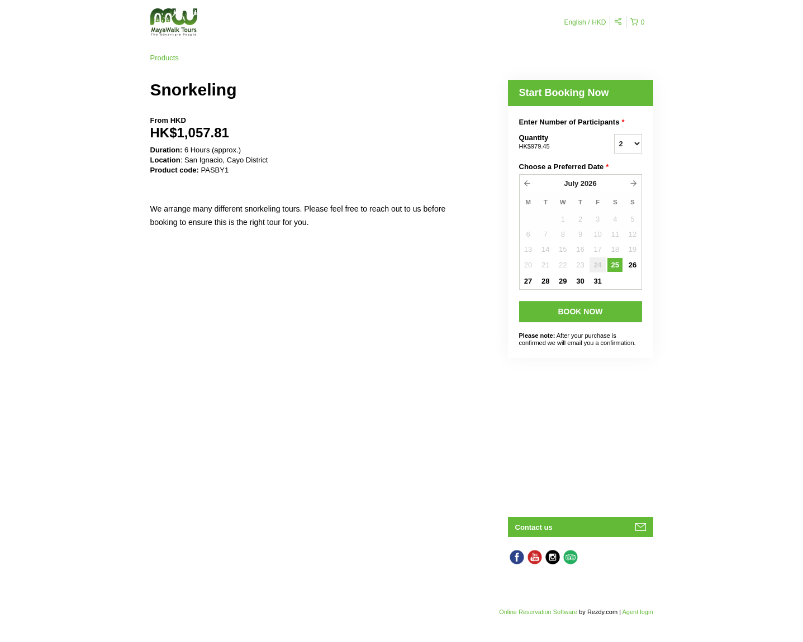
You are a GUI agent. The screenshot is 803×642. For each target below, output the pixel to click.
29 (563, 281)
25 (615, 265)
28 (545, 281)
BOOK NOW (580, 311)
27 (528, 281)
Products (164, 58)
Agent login (637, 612)
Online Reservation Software (538, 612)
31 (597, 281)
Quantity (552, 142)
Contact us (534, 527)
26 (632, 265)
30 (580, 281)
